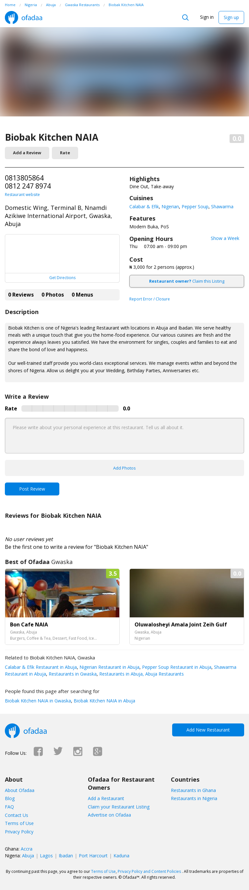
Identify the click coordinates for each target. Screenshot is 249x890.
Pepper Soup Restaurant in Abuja (176, 667)
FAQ (9, 807)
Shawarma (222, 206)
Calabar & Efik (144, 206)
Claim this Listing (186, 281)
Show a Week (225, 238)
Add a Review (27, 153)
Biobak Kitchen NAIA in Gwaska (38, 701)
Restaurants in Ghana (193, 790)
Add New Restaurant (208, 730)
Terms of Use (19, 823)
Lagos (46, 855)
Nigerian (170, 206)
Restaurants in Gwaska (72, 674)
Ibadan (66, 855)
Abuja (28, 855)
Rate (65, 153)
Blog (10, 798)
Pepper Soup (195, 206)
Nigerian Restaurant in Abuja (108, 667)
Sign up (231, 17)
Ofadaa (23, 17)
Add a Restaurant (106, 798)
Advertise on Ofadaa (109, 815)
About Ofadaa (19, 790)
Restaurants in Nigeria (194, 798)
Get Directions (62, 277)
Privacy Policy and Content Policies (149, 871)
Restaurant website (22, 194)
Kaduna (121, 855)
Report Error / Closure (149, 299)
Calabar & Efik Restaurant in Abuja (41, 667)
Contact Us (16, 815)
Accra (26, 849)
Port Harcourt (93, 855)
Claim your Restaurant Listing (118, 807)
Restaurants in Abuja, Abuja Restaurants (141, 674)
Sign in (207, 17)
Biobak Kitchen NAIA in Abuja (103, 701)
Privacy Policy (19, 832)
